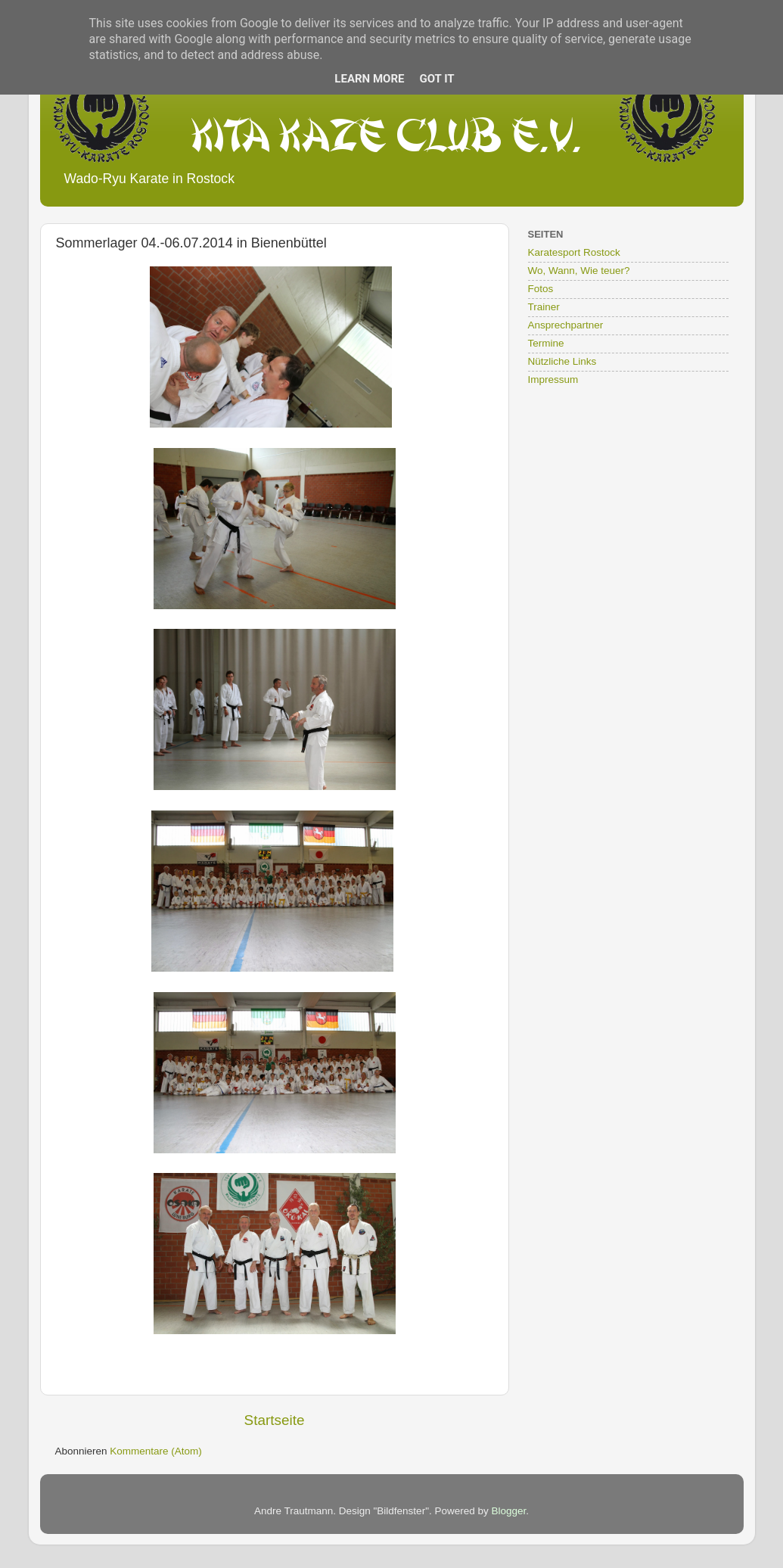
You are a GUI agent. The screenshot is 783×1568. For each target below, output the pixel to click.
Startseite (274, 1420)
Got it (436, 79)
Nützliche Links (562, 361)
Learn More (369, 79)
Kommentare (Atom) (156, 1451)
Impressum (553, 379)
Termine (546, 343)
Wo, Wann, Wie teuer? (579, 270)
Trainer (544, 307)
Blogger (508, 1511)
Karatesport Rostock (574, 252)
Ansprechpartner (566, 325)
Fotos (541, 288)
